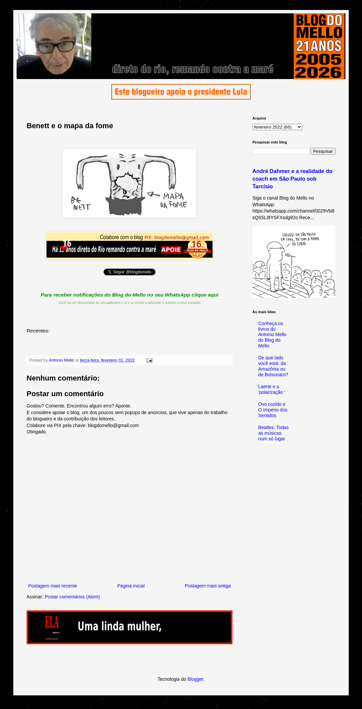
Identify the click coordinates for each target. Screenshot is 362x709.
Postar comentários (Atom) (72, 596)
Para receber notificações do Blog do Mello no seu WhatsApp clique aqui (130, 295)
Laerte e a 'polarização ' (271, 389)
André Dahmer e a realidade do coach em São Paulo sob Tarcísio (292, 178)
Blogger (195, 679)
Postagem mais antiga (208, 585)
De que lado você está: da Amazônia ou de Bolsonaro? (273, 366)
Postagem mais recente (52, 585)
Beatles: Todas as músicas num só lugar (273, 433)
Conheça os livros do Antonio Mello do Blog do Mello (272, 334)
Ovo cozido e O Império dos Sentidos (273, 409)
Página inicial (131, 585)
